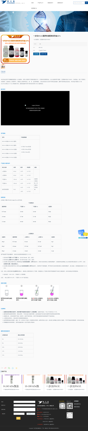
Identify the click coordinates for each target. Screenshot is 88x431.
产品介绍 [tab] (3, 71)
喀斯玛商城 (77, 406)
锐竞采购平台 (77, 403)
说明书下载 (43, 53)
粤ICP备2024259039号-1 (54, 428)
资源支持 (50, 2)
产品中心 (41, 2)
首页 (32, 2)
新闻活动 (60, 2)
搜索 (86, 2)
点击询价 (36, 53)
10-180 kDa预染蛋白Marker (39, 386)
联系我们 (34, 8)
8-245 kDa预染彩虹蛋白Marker (19, 386)
